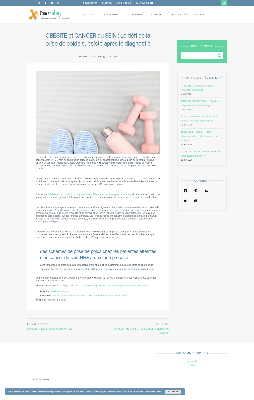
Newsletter (90, 3)
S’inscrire (111, 14)
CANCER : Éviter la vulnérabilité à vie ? (51, 328)
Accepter (173, 392)
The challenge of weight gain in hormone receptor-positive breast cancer (111, 285)
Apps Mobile (124, 3)
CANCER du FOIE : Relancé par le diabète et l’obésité (140, 330)
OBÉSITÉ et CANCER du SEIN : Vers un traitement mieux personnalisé (90, 295)
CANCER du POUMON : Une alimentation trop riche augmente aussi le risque (201, 136)
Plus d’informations (152, 392)
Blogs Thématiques (186, 14)
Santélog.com (145, 3)
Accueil (89, 14)
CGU (192, 365)
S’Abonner (135, 14)
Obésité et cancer (59, 291)
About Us (192, 361)
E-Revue (107, 3)
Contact (157, 14)
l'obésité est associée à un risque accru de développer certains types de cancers (89, 194)
